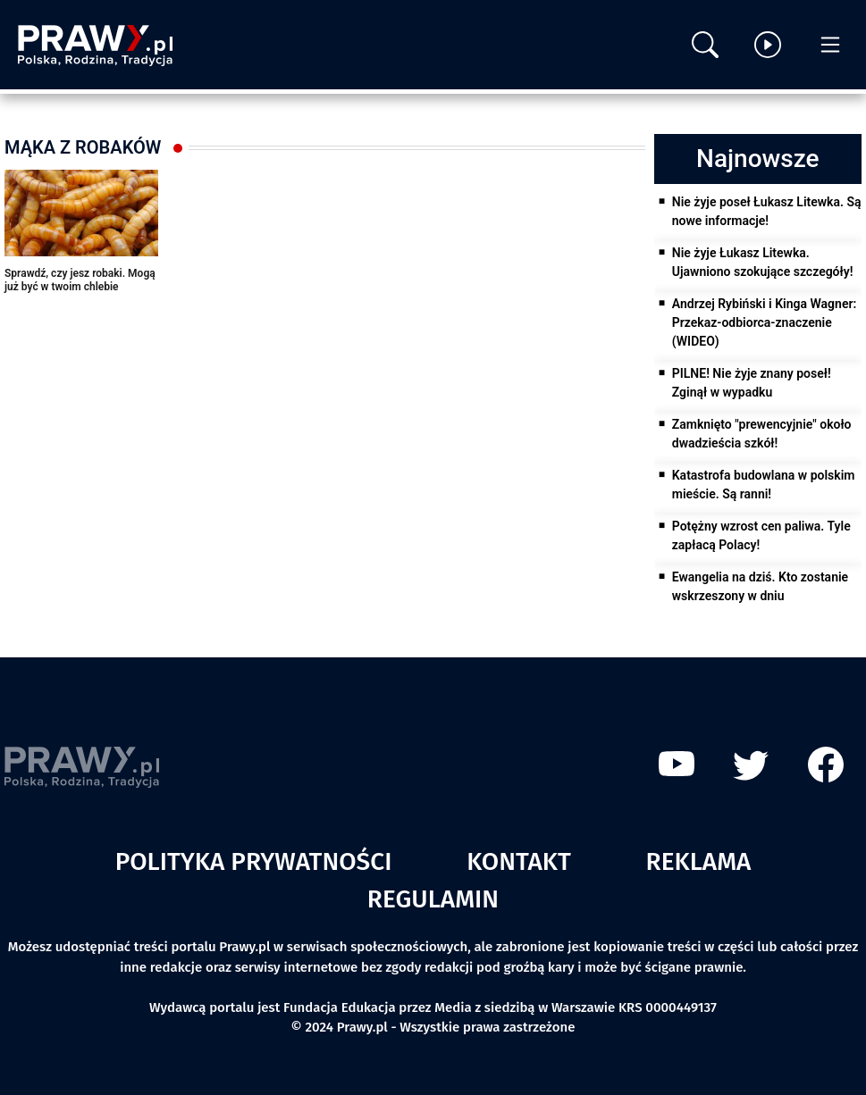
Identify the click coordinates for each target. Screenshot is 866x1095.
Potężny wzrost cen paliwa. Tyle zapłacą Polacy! (761, 535)
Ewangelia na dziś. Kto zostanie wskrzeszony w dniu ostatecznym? (760, 596)
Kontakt (519, 861)
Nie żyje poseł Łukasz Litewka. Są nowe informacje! (767, 211)
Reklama (699, 861)
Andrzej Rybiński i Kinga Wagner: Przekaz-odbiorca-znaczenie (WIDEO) (764, 322)
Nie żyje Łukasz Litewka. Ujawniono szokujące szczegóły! (762, 262)
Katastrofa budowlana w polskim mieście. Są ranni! (763, 484)
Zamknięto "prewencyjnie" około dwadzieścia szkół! (762, 433)
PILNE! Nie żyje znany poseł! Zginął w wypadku (751, 382)
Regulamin (433, 899)
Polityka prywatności (253, 861)
